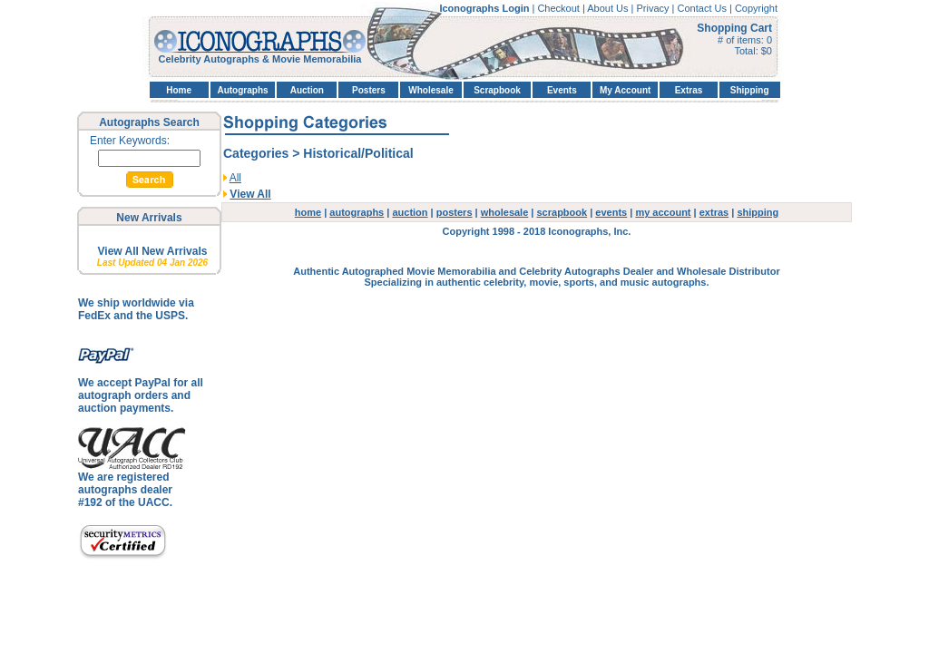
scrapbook (562, 212)
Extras (689, 90)
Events (562, 90)
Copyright (756, 8)
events (611, 212)
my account (662, 212)
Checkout (559, 8)
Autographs (242, 90)
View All (250, 194)
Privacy (653, 8)
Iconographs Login (485, 8)
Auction (307, 90)
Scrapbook (497, 90)
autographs (356, 212)
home (308, 212)
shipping (757, 212)
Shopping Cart (734, 28)
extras (714, 212)
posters (454, 212)
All (235, 177)
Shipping (749, 90)
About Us (609, 8)
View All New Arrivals (153, 251)
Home (178, 90)
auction (409, 212)
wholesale (505, 212)
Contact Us (703, 8)
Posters (369, 90)
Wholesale (430, 90)
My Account (625, 90)
